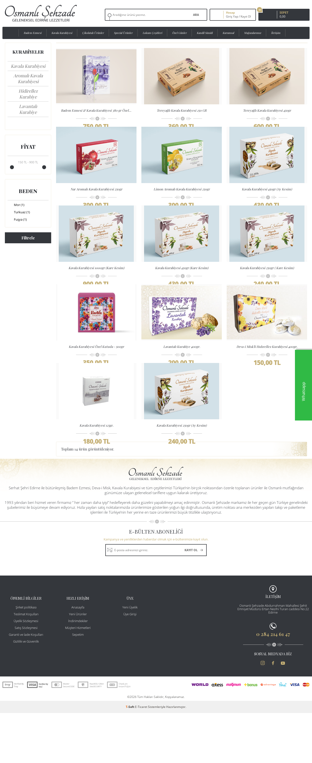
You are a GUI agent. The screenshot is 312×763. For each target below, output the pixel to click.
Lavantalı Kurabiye (28, 109)
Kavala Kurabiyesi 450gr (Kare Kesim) (181, 288)
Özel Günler (179, 33)
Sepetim (78, 684)
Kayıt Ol (246, 17)
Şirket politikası (26, 657)
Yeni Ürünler (78, 664)
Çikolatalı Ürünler (93, 33)
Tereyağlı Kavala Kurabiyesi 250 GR (181, 110)
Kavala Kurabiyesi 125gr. (96, 465)
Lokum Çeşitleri (152, 33)
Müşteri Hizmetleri (78, 677)
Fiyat (28, 146)
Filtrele (28, 237)
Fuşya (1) (17, 219)
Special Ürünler (123, 33)
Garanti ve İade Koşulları (26, 684)
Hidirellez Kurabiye (28, 94)
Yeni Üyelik (129, 657)
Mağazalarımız (252, 33)
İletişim (275, 33)
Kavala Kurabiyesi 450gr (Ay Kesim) (267, 199)
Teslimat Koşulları (26, 664)
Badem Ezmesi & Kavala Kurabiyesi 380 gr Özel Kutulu (97, 110)
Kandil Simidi (205, 33)
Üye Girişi (129, 664)
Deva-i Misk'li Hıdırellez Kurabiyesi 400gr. (266, 376)
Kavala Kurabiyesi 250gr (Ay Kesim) (181, 465)
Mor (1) (16, 205)
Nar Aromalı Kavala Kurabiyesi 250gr (96, 199)
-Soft (130, 757)
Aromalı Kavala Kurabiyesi (28, 78)
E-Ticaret (141, 757)
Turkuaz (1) (19, 212)
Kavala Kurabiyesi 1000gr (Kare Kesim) (96, 288)
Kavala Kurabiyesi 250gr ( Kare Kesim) (267, 288)
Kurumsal (228, 33)
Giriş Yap (232, 17)
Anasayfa (77, 657)
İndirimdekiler (78, 671)
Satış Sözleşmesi (26, 677)
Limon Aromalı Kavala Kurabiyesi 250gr (182, 199)
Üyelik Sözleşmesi (26, 671)
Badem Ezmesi (32, 33)
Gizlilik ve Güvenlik (26, 691)
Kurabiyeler (28, 52)
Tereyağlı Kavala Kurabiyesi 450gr (267, 110)
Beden (28, 190)
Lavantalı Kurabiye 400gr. (181, 376)
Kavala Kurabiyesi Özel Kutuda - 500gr (96, 376)
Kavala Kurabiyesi (61, 33)
